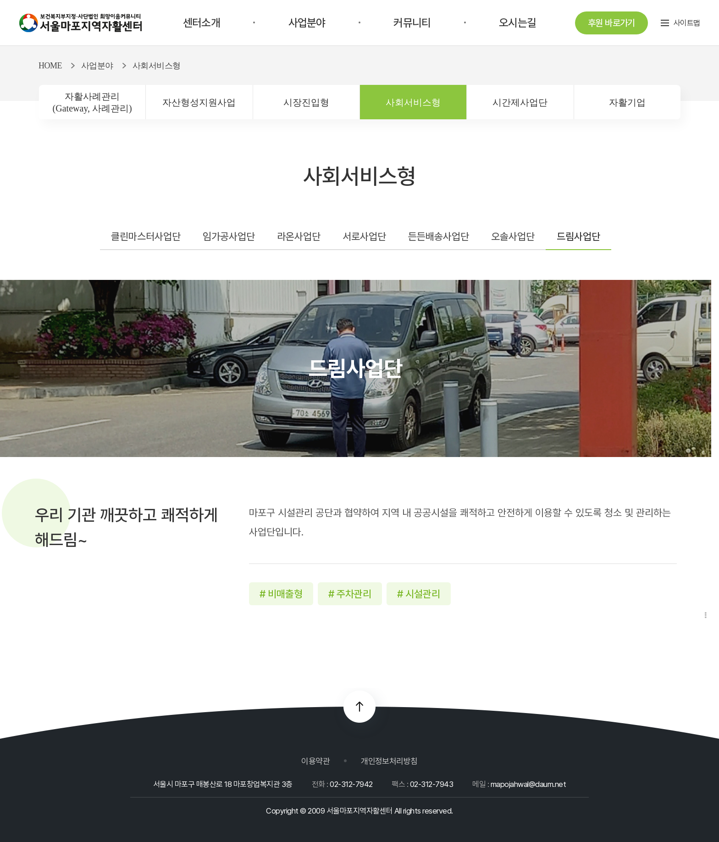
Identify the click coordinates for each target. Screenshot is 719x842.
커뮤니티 (412, 22)
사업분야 (307, 22)
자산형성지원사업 (199, 102)
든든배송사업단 (438, 236)
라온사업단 (299, 236)
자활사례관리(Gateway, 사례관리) (92, 102)
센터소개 (201, 22)
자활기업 (627, 102)
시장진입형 (306, 102)
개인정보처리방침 (389, 761)
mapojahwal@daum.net (528, 784)
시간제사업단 (520, 102)
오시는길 (517, 22)
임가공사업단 (229, 236)
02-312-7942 (351, 784)
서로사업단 (364, 236)
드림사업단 (578, 236)
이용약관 (315, 761)
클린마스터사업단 (146, 236)
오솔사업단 (513, 236)
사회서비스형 (413, 102)
